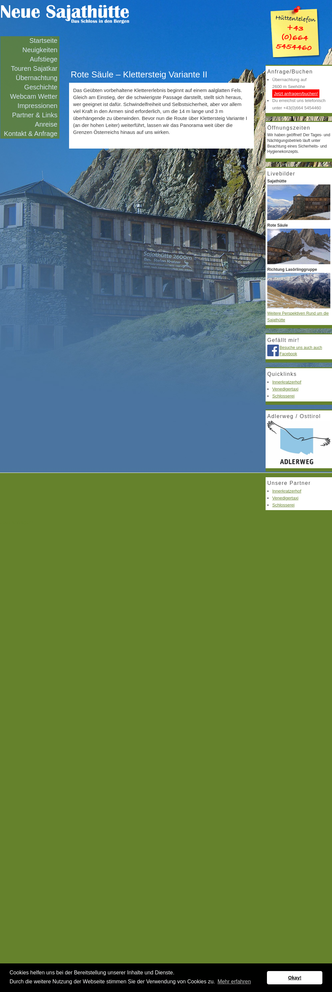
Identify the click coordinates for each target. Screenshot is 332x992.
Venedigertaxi (285, 388)
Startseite (43, 40)
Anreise (46, 124)
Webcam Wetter (33, 96)
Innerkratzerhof (286, 382)
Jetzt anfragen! (16, 522)
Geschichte (40, 87)
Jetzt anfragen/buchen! (296, 93)
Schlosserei (283, 395)
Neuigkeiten (39, 50)
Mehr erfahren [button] (234, 981)
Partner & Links (34, 115)
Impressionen (37, 105)
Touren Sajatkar (34, 68)
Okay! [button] (294, 977)
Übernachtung (36, 77)
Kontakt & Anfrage (30, 133)
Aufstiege (43, 59)
